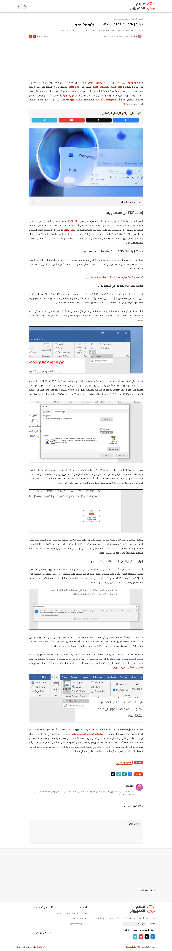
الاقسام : (152, 924)
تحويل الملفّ (69, 230)
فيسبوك (92, 6)
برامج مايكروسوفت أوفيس (64, 91)
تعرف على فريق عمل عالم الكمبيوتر (71, 913)
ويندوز (111, 6)
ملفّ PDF (73, 221)
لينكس (75, 6)
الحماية (83, 6)
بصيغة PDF (128, 104)
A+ (34, 36)
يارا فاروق (134, 36)
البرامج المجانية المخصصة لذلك (86, 734)
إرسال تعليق (134, 824)
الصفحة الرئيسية (137, 18)
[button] (130, 774)
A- (31, 36)
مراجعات (44, 6)
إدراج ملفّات (74, 87)
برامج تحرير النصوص (97, 82)
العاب (67, 6)
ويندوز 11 (102, 6)
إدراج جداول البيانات (65, 95)
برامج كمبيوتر (121, 6)
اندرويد (60, 6)
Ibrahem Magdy (43, 947)
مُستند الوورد (76, 100)
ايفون (52, 6)
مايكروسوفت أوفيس (120, 18)
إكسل (31, 95)
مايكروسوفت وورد (129, 82)
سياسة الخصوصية (78, 923)
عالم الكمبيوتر (131, 947)
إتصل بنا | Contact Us (77, 918)
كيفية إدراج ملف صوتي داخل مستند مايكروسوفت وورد (108, 277)
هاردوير (35, 6)
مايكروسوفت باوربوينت (105, 100)
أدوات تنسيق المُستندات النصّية (108, 87)
